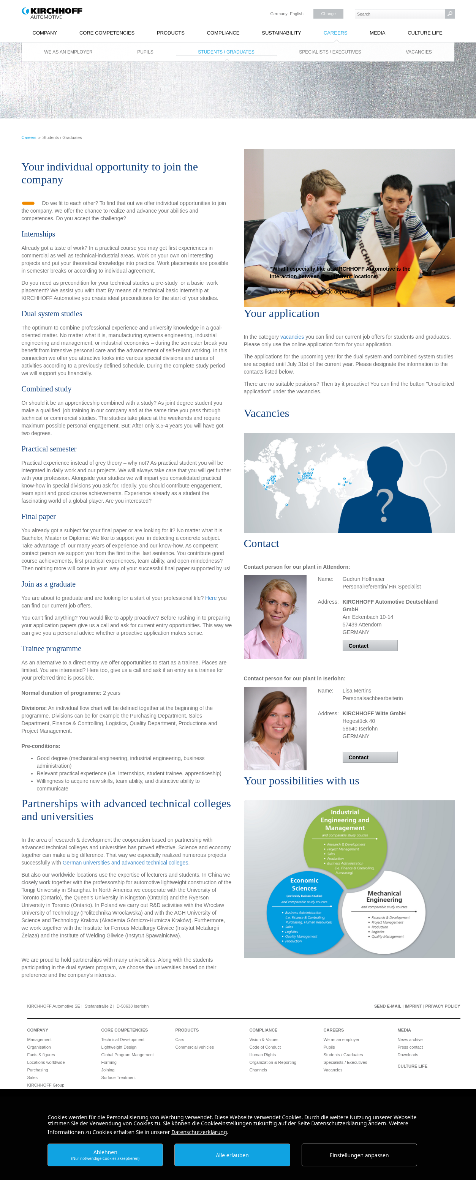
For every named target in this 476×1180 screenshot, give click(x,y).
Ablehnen (105, 1154)
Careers (336, 33)
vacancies (292, 337)
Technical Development (123, 1039)
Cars (180, 1039)
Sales (32, 1077)
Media (377, 33)
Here (211, 598)
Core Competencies (106, 33)
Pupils (145, 52)
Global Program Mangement (127, 1054)
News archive (410, 1039)
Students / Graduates (226, 52)
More (349, 223)
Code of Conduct (265, 1047)
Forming (109, 1062)
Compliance (223, 33)
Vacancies (419, 52)
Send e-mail (388, 1006)
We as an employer (68, 52)
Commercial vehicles (195, 1047)
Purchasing (37, 1070)
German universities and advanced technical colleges (125, 863)
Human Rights (263, 1054)
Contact (358, 646)
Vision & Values (264, 1039)
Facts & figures (41, 1054)
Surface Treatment (118, 1077)
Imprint (413, 1006)
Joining (108, 1070)
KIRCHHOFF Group (46, 1085)
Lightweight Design (119, 1047)
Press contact (410, 1047)
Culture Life (425, 33)
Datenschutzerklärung (199, 1132)
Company (45, 33)
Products (171, 33)
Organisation (39, 1047)
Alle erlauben (232, 1155)
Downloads (408, 1054)
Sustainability (281, 33)
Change (328, 13)
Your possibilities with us (302, 780)
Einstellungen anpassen (359, 1155)
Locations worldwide (46, 1062)
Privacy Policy (442, 1006)
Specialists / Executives (330, 52)
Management (39, 1039)
